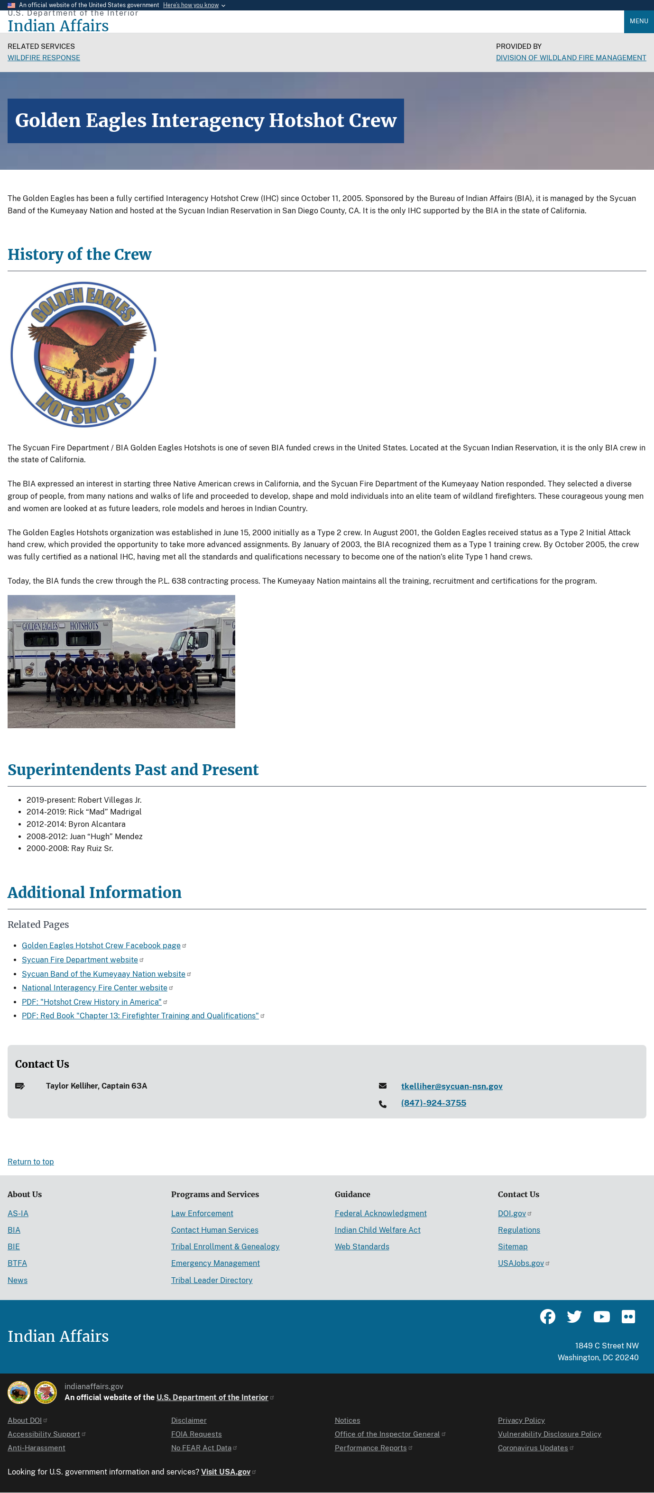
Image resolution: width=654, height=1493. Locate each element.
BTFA (17, 1263)
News (18, 1280)
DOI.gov (515, 1213)
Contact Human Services (214, 1230)
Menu (639, 21)
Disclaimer (189, 1420)
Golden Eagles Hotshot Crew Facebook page (104, 945)
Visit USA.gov (229, 1471)
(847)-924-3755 (433, 1103)
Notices (347, 1420)
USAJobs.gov (524, 1263)
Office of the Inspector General (391, 1434)
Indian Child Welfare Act (378, 1230)
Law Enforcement (202, 1213)
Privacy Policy (521, 1420)
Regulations (519, 1230)
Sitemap (513, 1246)
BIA (14, 1230)
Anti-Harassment (36, 1448)
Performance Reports (374, 1448)
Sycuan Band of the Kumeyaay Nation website (107, 974)
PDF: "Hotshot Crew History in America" (95, 1002)
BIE (14, 1246)
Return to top (31, 1161)
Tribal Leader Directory (212, 1280)
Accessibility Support (47, 1434)
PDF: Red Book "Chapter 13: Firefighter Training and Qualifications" (144, 1015)
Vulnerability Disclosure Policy (549, 1434)
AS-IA (18, 1213)
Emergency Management (215, 1263)
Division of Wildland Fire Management (571, 58)
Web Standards (362, 1246)
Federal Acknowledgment (381, 1213)
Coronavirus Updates (536, 1448)
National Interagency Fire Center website (98, 987)
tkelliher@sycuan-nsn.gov (452, 1086)
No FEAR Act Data (204, 1448)
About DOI (28, 1420)
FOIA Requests (196, 1434)
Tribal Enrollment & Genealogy (225, 1246)
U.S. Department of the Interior (216, 1397)
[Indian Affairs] (316, 26)
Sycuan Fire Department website (83, 959)
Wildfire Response (44, 58)
